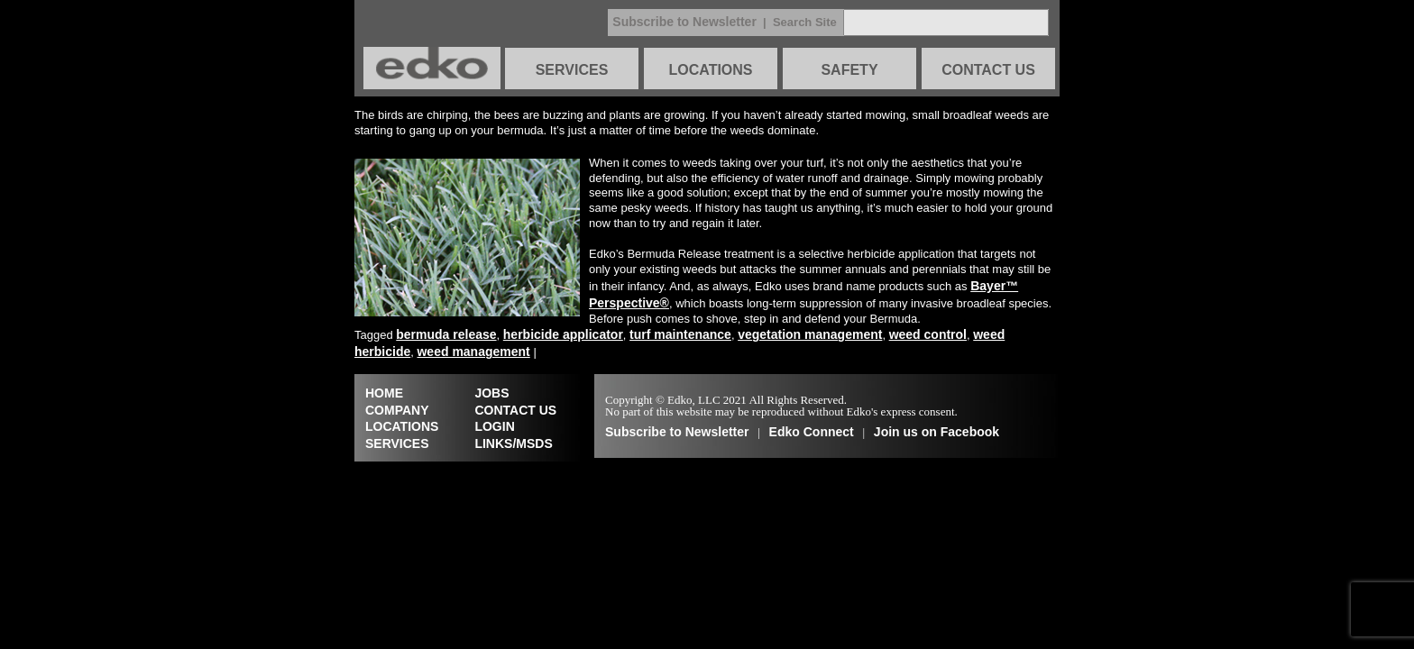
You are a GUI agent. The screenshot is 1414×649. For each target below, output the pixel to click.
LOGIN (494, 426)
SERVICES (572, 70)
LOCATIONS (710, 70)
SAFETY (849, 70)
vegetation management (810, 334)
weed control (928, 334)
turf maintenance (680, 334)
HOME (384, 393)
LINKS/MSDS (513, 443)
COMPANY (397, 410)
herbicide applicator (563, 334)
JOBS (491, 393)
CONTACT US (988, 70)
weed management (473, 351)
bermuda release (446, 334)
